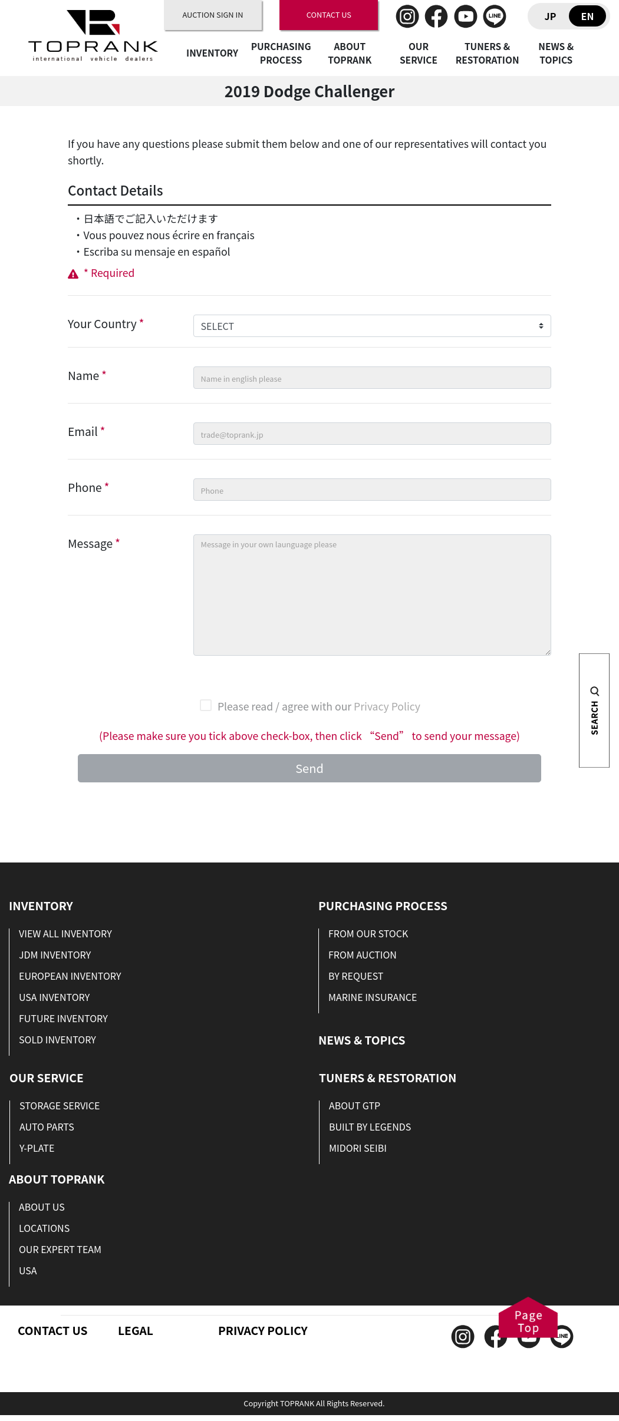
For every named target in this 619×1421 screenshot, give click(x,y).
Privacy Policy (387, 706)
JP (551, 16)
